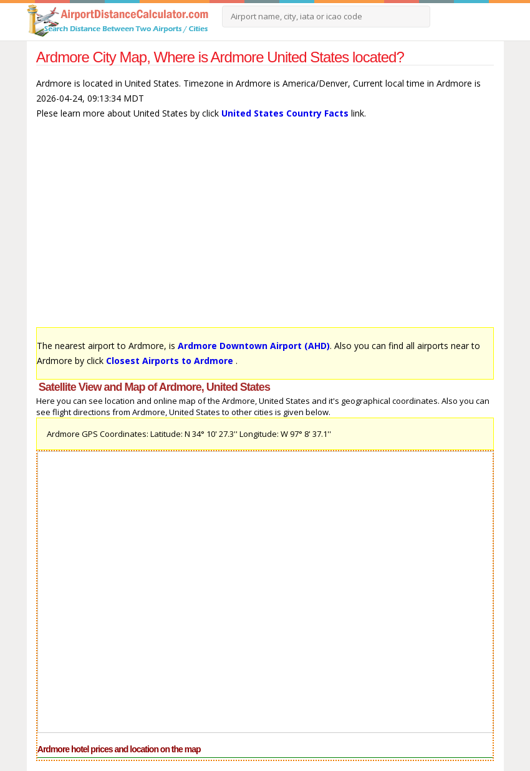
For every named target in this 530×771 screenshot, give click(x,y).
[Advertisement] (265, 229)
